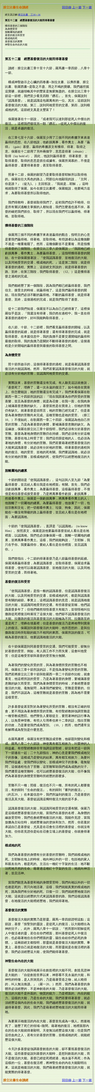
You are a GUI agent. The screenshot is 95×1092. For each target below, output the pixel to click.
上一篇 (77, 7)
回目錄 (66, 7)
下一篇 (87, 7)
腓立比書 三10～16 (29, 14)
